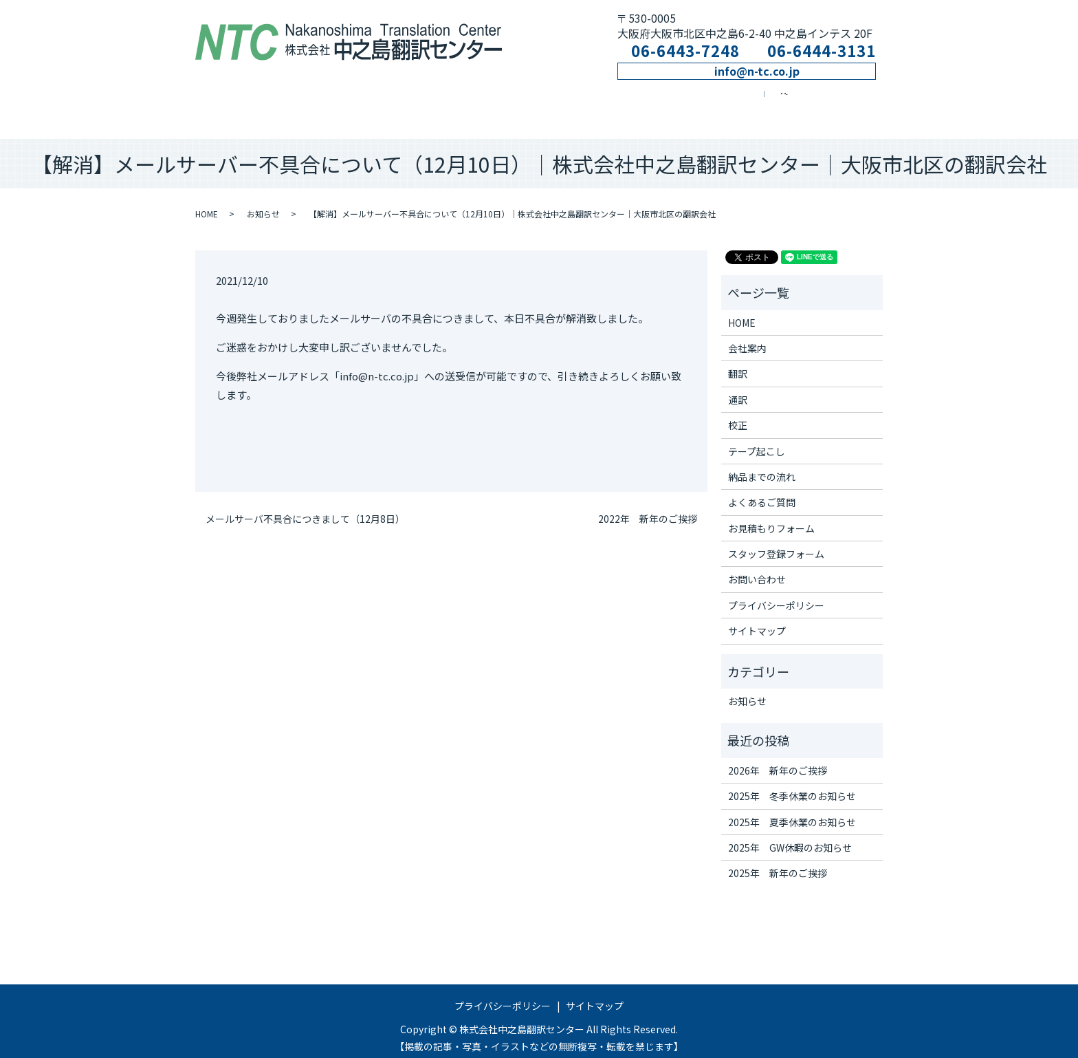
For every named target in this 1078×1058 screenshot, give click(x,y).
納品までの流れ (761, 464)
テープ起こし (671, 101)
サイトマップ (757, 619)
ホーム (234, 101)
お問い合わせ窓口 (778, 101)
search (868, 101)
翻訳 (390, 101)
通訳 (481, 101)
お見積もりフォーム (771, 516)
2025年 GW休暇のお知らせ (790, 835)
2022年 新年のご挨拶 (647, 506)
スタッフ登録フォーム (776, 541)
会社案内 (308, 101)
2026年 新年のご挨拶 (777, 758)
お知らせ (263, 202)
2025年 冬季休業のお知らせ (792, 784)
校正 (575, 101)
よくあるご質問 (761, 490)
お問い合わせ (757, 567)
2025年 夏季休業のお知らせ (792, 810)
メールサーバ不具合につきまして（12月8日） (305, 506)
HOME (206, 202)
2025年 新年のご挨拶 (777, 861)
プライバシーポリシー (776, 593)
